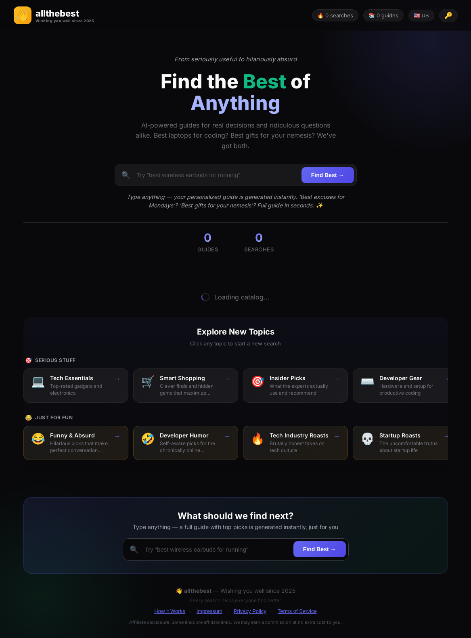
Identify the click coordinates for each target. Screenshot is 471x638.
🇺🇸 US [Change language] (421, 16)
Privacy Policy (250, 611)
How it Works (169, 611)
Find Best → (327, 175)
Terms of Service (297, 611)
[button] (54, 15)
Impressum (209, 611)
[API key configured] (448, 15)
